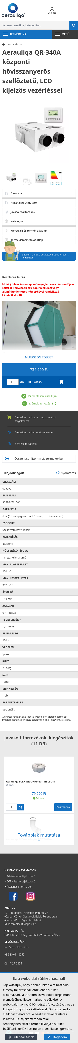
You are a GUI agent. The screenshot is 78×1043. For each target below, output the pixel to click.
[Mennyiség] (13, 382)
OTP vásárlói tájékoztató (21, 881)
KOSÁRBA (45, 382)
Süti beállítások (21, 1037)
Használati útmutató (21, 203)
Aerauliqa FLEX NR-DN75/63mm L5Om (30, 781)
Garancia (13, 193)
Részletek (28, 257)
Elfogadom (57, 1037)
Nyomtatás (66, 473)
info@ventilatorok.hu (16, 947)
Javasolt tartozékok (20, 212)
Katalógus (14, 221)
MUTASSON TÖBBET (39, 357)
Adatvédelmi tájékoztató (21, 876)
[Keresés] (73, 25)
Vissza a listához (13, 44)
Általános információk (19, 886)
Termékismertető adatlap (24, 240)
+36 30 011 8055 (14, 954)
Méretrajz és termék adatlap (26, 231)
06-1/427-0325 (13, 963)
